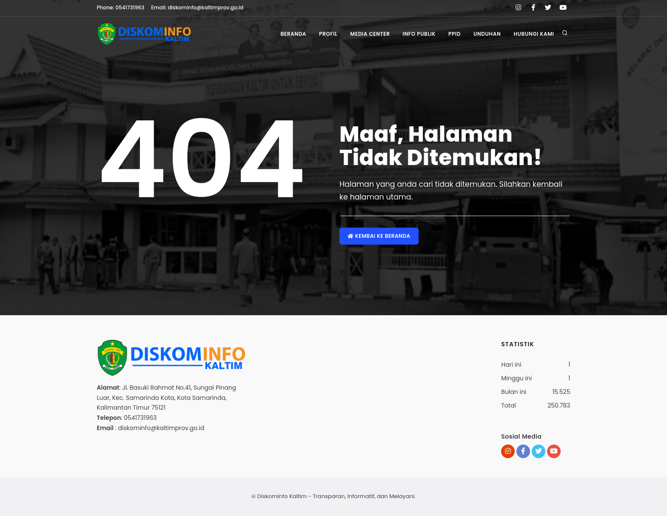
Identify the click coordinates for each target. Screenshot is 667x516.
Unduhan (487, 33)
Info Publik (419, 33)
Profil (328, 33)
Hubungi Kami (533, 33)
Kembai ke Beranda (379, 235)
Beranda (293, 33)
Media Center (370, 33)
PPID (454, 33)
